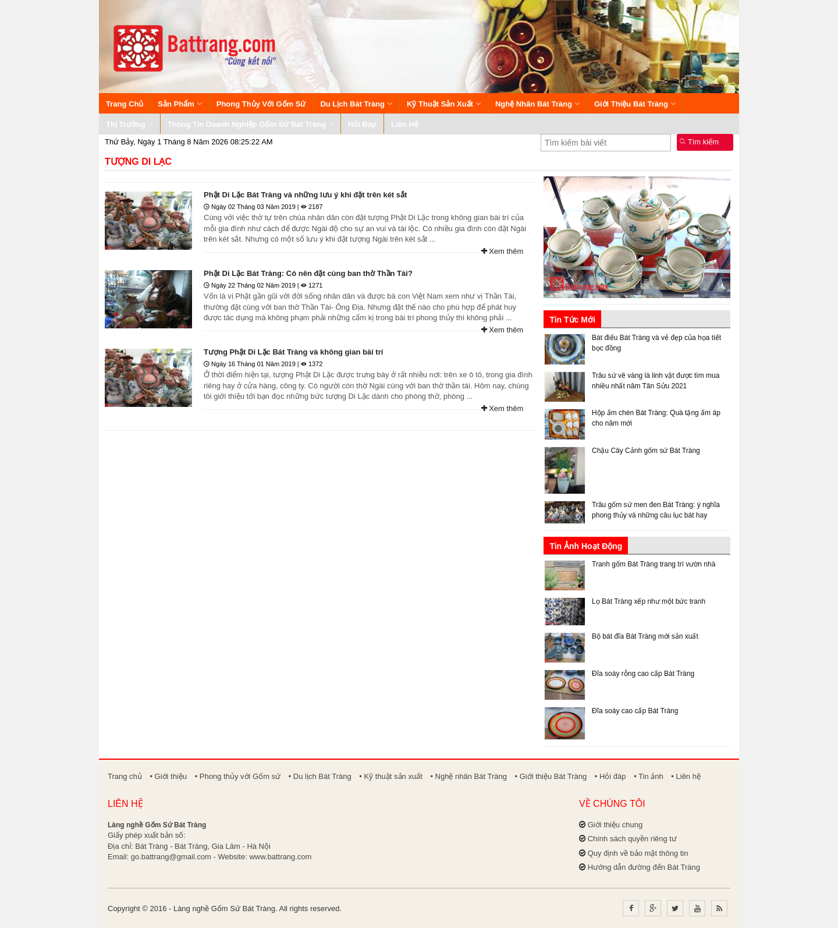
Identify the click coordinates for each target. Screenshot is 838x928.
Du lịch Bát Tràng (356, 104)
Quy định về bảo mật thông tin (638, 853)
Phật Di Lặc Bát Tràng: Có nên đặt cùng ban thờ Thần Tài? (308, 273)
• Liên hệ (686, 776)
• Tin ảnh (648, 776)
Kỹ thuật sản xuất (444, 104)
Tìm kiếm (699, 141)
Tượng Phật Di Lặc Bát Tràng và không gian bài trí (293, 352)
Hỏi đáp (362, 124)
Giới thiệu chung (615, 824)
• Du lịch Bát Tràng (320, 776)
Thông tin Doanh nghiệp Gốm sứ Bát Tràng (250, 124)
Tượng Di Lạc (138, 162)
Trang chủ (124, 104)
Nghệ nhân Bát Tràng (537, 104)
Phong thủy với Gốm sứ (261, 104)
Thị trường (129, 124)
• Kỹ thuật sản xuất (390, 776)
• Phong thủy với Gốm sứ (237, 776)
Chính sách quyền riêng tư (632, 838)
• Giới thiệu (168, 776)
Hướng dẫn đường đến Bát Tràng (644, 867)
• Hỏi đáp (610, 776)
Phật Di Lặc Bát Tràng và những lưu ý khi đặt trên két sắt (305, 194)
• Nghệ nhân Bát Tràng (468, 776)
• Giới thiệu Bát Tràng (551, 776)
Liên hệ (404, 124)
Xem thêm (502, 251)
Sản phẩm (179, 104)
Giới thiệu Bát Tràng (635, 104)
